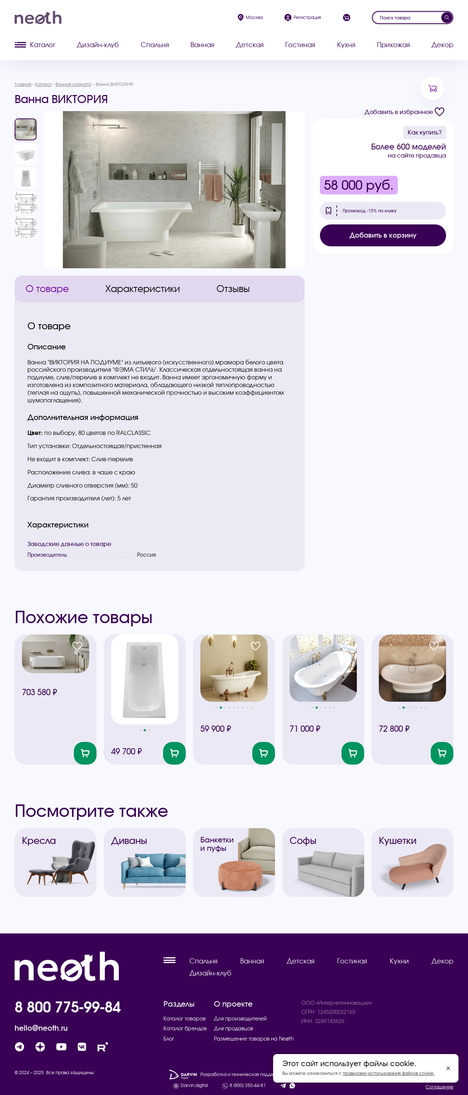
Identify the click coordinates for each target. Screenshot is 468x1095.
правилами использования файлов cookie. (389, 1073)
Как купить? (425, 132)
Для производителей (240, 1018)
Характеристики (142, 288)
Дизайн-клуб (98, 45)
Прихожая (393, 45)
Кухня (346, 45)
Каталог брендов (185, 1028)
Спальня (155, 45)
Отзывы (233, 288)
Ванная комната (73, 84)
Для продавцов (233, 1028)
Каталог (35, 45)
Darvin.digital (194, 1085)
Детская (250, 45)
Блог (168, 1038)
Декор (442, 45)
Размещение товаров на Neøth (254, 1038)
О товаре (47, 288)
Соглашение (439, 1087)
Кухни (399, 961)
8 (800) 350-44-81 (248, 1085)
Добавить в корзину (383, 235)
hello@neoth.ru (41, 1028)
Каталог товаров (184, 1018)
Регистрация (302, 17)
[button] (140, 730)
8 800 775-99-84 (68, 1007)
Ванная (202, 45)
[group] (174, 189)
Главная (23, 84)
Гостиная (300, 45)
